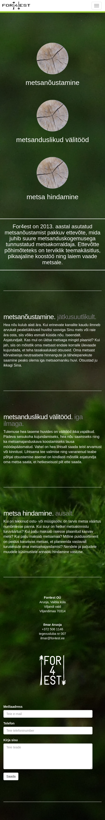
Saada (10, 776)
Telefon (9, 723)
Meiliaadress (12, 706)
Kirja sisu (10, 740)
